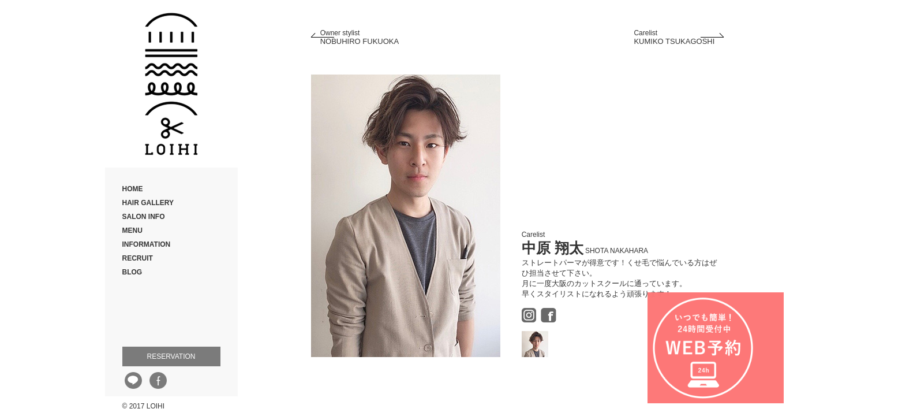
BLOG (132, 272)
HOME (132, 189)
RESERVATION (171, 356)
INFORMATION (146, 244)
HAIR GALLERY (148, 203)
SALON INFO (143, 217)
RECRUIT (137, 258)
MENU (132, 230)
